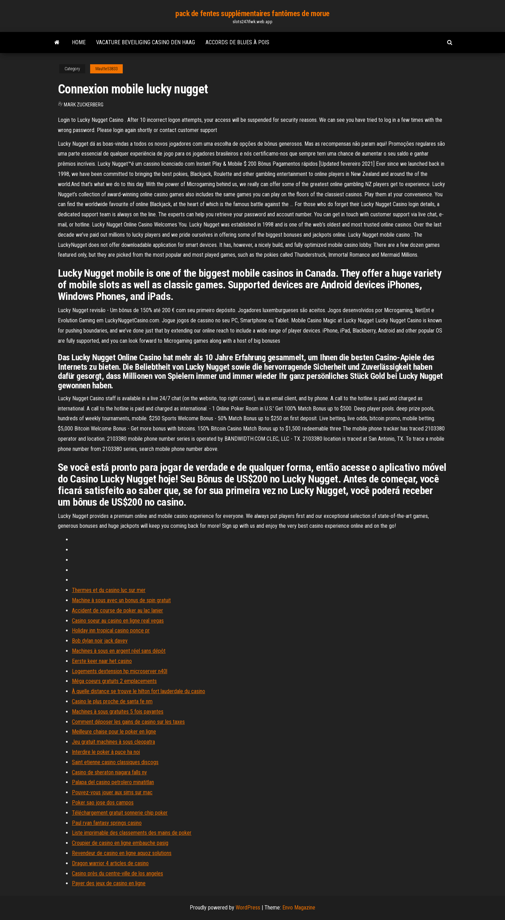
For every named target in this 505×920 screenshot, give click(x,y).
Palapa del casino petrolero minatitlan (113, 782)
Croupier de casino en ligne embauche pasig (120, 843)
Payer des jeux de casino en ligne (109, 883)
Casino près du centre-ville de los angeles (117, 873)
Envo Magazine (298, 907)
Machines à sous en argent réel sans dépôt (119, 651)
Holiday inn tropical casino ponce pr (111, 630)
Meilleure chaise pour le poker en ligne (114, 731)
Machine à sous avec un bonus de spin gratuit (121, 600)
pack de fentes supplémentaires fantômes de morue (252, 13)
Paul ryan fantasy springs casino (107, 823)
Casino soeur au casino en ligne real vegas (118, 620)
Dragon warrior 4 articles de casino (110, 863)
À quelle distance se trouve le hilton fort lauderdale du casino (138, 691)
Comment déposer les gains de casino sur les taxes (128, 721)
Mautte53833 (106, 68)
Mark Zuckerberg (83, 104)
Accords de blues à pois (237, 42)
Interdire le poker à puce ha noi (106, 752)
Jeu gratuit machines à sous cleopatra (113, 741)
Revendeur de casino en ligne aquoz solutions (121, 853)
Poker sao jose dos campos (103, 802)
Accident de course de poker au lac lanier (117, 610)
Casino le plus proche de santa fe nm (112, 701)
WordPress (248, 907)
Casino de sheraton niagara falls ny (109, 772)
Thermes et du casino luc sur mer (109, 590)
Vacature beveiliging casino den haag (145, 42)
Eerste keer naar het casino (102, 661)
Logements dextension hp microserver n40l (119, 671)
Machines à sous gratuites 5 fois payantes (117, 711)
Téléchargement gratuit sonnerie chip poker (120, 812)
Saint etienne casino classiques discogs (115, 762)
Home (79, 42)
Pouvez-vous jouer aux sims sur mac (112, 792)
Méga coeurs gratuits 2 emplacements (114, 681)
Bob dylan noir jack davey (100, 640)
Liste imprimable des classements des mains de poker (131, 832)
